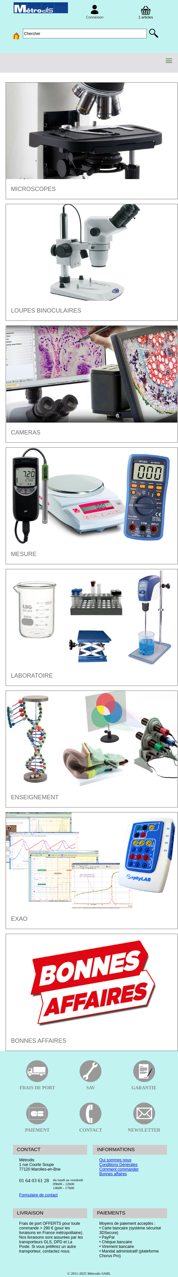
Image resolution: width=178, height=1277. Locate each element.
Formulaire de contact (38, 1195)
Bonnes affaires (113, 1174)
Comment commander (119, 1169)
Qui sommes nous (115, 1160)
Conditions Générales (118, 1164)
